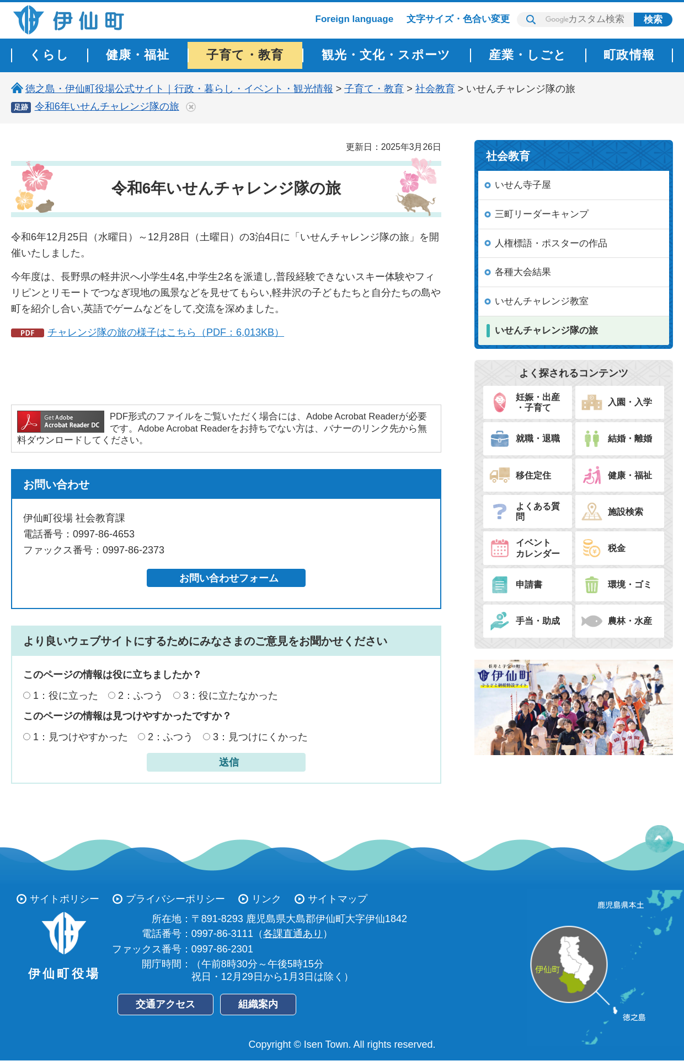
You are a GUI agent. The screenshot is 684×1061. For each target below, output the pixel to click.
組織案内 (258, 1004)
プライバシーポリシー (175, 898)
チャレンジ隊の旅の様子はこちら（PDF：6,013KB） (165, 332)
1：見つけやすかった (80, 736)
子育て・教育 (374, 88)
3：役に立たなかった (230, 695)
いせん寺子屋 (523, 185)
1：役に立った (65, 695)
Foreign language (355, 19)
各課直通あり (293, 933)
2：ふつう (140, 695)
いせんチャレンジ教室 (542, 301)
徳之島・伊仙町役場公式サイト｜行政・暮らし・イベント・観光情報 (179, 88)
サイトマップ (337, 898)
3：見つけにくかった (260, 736)
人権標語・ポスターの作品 (551, 243)
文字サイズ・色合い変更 (458, 19)
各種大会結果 (523, 272)
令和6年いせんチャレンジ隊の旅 (107, 106)
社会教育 (435, 88)
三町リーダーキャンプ (542, 214)
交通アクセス (165, 1004)
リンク (266, 898)
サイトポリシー (64, 898)
